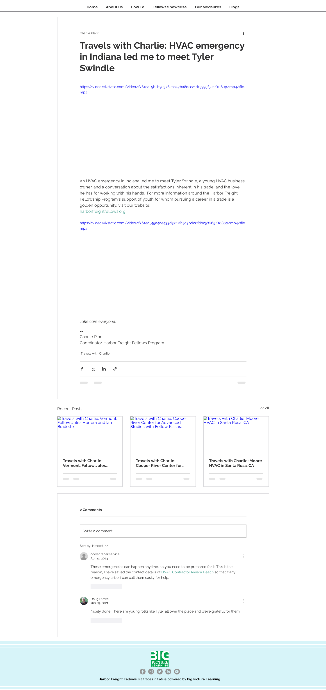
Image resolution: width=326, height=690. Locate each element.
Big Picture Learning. (204, 679)
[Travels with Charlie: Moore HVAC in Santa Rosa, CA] (236, 434)
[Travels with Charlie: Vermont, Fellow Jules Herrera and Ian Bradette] (90, 434)
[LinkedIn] (168, 671)
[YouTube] (177, 671)
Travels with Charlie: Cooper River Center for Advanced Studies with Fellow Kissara (159, 463)
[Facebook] (143, 671)
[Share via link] (115, 369)
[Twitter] (160, 671)
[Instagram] (151, 671)
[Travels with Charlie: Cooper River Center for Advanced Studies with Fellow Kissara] (163, 434)
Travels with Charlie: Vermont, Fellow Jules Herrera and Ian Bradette (87, 463)
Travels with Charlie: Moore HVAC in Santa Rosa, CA (235, 463)
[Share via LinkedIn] (104, 369)
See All (264, 408)
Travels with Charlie (95, 353)
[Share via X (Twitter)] (93, 369)
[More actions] (243, 33)
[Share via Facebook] (82, 369)
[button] (137, 5)
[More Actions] (243, 556)
